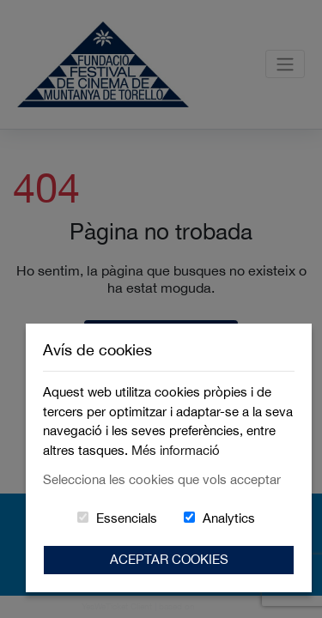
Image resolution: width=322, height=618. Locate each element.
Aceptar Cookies (169, 559)
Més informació (175, 450)
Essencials (126, 518)
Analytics (229, 518)
